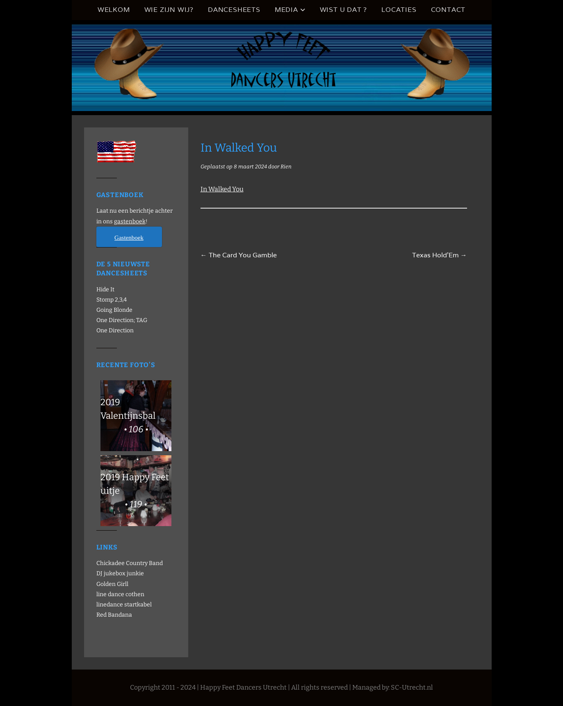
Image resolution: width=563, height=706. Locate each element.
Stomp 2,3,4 (111, 299)
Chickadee (110, 563)
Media (286, 9)
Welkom (114, 9)
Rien (286, 166)
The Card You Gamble (239, 255)
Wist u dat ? (343, 9)
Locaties (398, 9)
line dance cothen (120, 594)
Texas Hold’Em (439, 255)
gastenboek (130, 221)
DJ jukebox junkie (120, 573)
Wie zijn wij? (169, 9)
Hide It (105, 289)
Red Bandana (114, 614)
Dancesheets (234, 9)
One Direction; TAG (121, 320)
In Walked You (222, 189)
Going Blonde (114, 309)
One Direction (115, 330)
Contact (448, 9)
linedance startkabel (124, 604)
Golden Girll (112, 584)
